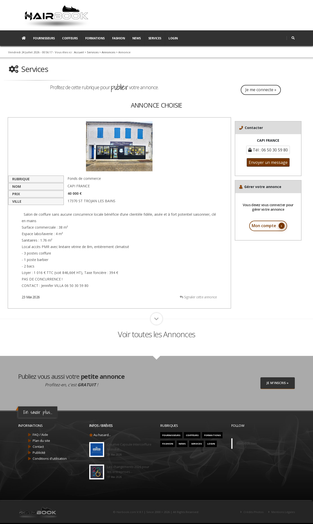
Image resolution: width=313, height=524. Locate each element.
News (136, 38)
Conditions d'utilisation (50, 459)
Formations (95, 38)
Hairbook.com (246, 443)
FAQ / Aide (40, 435)
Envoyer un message (268, 162)
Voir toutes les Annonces (156, 334)
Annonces (108, 52)
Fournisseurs (44, 38)
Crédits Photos (253, 512)
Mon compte (268, 226)
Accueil (79, 52)
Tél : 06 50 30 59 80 (268, 150)
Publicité (39, 453)
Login (173, 38)
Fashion (118, 38)
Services (154, 38)
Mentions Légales (283, 512)
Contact (38, 447)
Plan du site (41, 441)
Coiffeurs (70, 38)
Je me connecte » (260, 89)
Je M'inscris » (278, 383)
